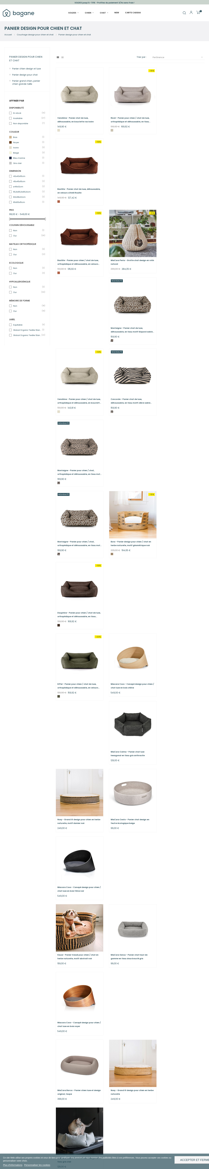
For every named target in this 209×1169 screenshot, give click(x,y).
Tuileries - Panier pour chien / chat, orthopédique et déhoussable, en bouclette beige (75, 1010)
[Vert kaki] (59, 406)
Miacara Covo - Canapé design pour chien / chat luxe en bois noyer (182, 531)
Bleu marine (27, 158)
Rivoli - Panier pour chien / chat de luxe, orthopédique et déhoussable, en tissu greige (128, 118)
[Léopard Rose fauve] (162, 267)
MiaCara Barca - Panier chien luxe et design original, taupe (76, 597)
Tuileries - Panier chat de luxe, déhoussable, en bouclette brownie (75, 941)
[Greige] (110, 128)
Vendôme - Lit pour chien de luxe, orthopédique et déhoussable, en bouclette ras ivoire (177, 802)
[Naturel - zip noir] (110, 812)
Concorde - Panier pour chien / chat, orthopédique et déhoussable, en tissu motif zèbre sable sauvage (128, 941)
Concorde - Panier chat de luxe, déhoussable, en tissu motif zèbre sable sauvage (129, 257)
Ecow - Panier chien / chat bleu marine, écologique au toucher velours (180, 732)
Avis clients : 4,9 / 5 (117, 1077)
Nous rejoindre (80, 1102)
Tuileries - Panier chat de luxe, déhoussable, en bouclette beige (177, 871)
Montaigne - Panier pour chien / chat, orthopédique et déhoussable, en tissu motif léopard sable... (77, 326)
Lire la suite (62, 1054)
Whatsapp (154, 1083)
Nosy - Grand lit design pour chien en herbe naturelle (127, 597)
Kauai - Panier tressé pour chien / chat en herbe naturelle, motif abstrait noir (78, 531)
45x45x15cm (27, 181)
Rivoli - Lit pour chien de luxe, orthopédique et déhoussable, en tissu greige (130, 871)
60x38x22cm (27, 197)
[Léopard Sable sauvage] (162, 198)
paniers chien (19, 1101)
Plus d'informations (12, 1165)
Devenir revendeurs (83, 1088)
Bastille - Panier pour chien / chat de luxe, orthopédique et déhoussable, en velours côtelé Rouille (78, 187)
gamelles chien (33, 1107)
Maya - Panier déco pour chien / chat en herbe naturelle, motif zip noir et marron (77, 802)
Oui (27, 235)
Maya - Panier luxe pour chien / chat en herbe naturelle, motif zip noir (128, 802)
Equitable (27, 324)
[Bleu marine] (162, 743)
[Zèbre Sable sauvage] (110, 267)
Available (27, 118)
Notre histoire (80, 1077)
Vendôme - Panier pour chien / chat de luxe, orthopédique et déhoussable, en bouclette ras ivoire (77, 257)
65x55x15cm (27, 202)
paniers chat (39, 1101)
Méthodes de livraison (119, 1088)
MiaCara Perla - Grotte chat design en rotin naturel (128, 187)
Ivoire (27, 147)
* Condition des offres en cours (124, 1105)
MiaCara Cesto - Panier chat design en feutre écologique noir (77, 663)
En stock (27, 113)
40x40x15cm (27, 176)
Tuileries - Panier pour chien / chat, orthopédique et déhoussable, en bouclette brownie (126, 1010)
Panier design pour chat (25, 74)
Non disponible (27, 123)
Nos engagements (83, 1083)
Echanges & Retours (118, 1094)
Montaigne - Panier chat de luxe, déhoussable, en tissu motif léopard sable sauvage (182, 187)
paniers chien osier (89, 1048)
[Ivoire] (59, 128)
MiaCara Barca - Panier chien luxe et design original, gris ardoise (76, 871)
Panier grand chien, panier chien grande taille (26, 82)
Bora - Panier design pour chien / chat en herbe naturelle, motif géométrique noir (129, 326)
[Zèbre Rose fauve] (162, 951)
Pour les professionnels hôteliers (85, 1096)
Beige (27, 152)
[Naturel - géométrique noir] (110, 336)
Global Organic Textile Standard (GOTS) (27, 330)
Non (27, 230)
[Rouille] (162, 128)
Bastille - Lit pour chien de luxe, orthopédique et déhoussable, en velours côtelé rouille (181, 663)
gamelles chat (55, 1107)
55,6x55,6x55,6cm (27, 191)
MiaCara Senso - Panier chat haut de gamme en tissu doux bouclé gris (127, 531)
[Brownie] (59, 951)
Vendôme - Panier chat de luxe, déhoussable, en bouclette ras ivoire (76, 118)
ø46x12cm (27, 186)
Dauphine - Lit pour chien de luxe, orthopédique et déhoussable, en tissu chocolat (128, 663)
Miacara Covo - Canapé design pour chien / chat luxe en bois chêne (130, 396)
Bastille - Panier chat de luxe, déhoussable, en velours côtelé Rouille (180, 118)
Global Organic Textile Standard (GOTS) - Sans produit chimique (27, 335)
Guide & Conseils (116, 1083)
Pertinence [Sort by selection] (179, 57)
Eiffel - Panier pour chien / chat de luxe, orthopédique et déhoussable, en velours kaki (78, 396)
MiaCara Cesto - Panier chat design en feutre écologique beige (128, 465)
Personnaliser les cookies (37, 1165)
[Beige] (162, 882)
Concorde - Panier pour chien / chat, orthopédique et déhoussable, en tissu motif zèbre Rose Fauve (180, 941)
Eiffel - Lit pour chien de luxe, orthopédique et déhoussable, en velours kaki (129, 732)
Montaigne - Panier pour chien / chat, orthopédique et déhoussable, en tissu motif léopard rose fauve (180, 257)
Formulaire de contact (161, 1077)
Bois (27, 137)
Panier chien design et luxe (26, 68)
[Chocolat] (162, 336)
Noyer (27, 142)
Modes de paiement (118, 1099)
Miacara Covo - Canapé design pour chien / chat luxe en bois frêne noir (182, 465)
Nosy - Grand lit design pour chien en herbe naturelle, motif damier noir (76, 465)
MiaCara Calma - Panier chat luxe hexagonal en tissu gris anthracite (178, 396)
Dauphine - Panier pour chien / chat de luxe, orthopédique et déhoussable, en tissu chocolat (180, 326)
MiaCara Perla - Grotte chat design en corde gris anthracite (77, 732)
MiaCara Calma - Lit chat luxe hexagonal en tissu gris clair (181, 597)
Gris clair (27, 163)
